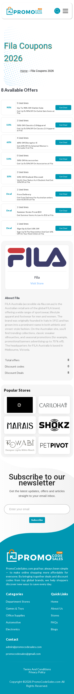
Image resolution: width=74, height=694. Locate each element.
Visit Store (37, 283)
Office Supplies (15, 615)
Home (24, 70)
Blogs (54, 629)
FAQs (54, 622)
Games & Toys (15, 608)
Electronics (13, 629)
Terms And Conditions (37, 669)
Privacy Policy (37, 672)
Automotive (13, 622)
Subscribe (37, 519)
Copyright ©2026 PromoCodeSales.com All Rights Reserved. (37, 684)
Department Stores (18, 601)
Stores (55, 615)
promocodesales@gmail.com (23, 653)
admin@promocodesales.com (24, 646)
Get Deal (63, 107)
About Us (57, 608)
